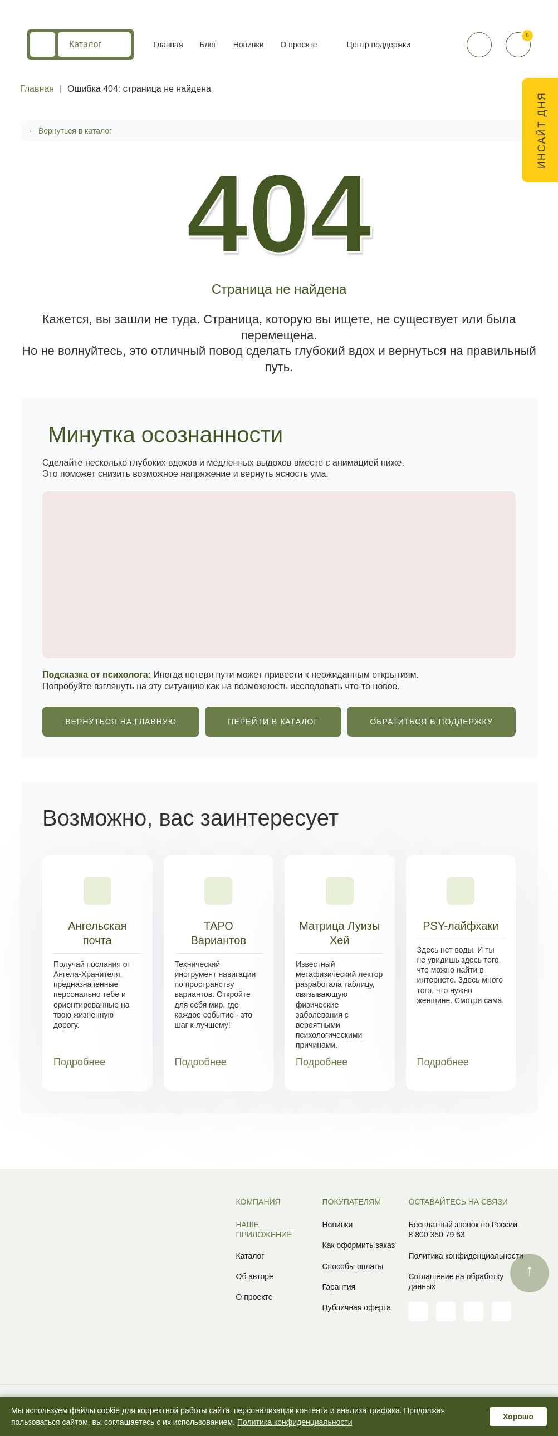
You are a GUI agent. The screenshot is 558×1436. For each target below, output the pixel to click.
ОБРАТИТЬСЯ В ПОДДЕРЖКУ (431, 721)
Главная (168, 44)
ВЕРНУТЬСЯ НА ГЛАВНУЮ (121, 721)
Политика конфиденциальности (465, 1255)
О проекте (299, 44)
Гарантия (338, 1286)
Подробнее (87, 1062)
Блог (207, 44)
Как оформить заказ (358, 1245)
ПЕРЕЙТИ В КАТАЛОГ (273, 721)
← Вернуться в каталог (70, 130)
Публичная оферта (356, 1307)
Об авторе (254, 1276)
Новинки (248, 44)
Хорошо (518, 1416)
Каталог (94, 44)
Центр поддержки (378, 44)
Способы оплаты (352, 1266)
